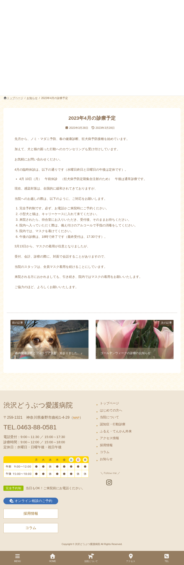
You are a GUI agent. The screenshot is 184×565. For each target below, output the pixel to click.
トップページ (109, 403)
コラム (104, 452)
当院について (109, 417)
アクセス (130, 558)
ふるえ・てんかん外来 (116, 431)
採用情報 (106, 445)
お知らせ (106, 459)
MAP (76, 417)
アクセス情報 (109, 438)
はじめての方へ (111, 410)
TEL (166, 558)
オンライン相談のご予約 (30, 500)
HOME (52, 558)
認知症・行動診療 (112, 424)
